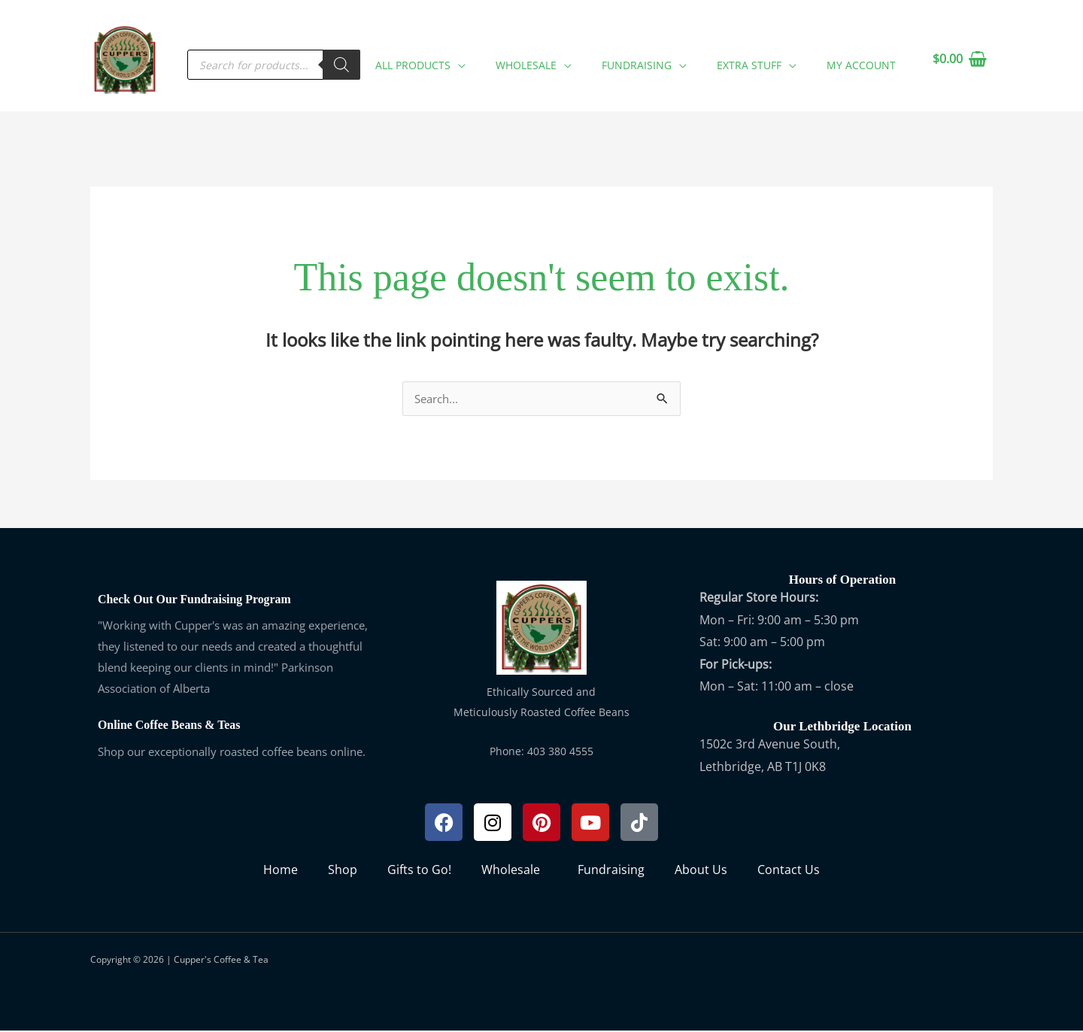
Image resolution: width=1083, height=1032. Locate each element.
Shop (342, 871)
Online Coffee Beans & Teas (174, 726)
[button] (454, 60)
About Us (701, 871)
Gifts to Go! (419, 871)
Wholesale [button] (514, 871)
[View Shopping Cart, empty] (959, 59)
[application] (495, 57)
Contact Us (788, 871)
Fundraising (611, 871)
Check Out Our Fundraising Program (201, 600)
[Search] (379, 59)
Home (280, 871)
